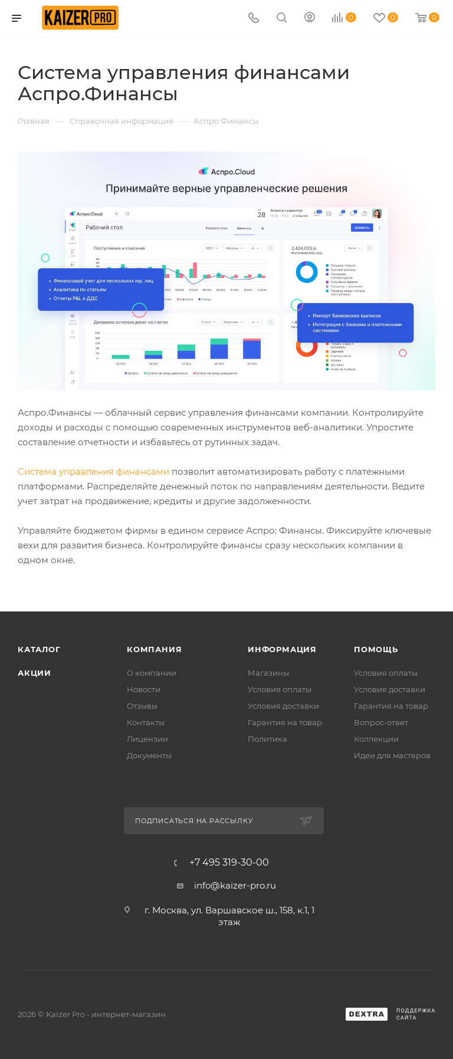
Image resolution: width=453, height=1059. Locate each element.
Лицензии (147, 739)
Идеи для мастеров (392, 755)
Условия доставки (283, 706)
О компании (151, 673)
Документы (149, 755)
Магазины (268, 673)
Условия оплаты (279, 689)
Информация (282, 649)
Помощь (376, 649)
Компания (154, 649)
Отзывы (142, 706)
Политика (267, 739)
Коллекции (376, 739)
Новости (143, 689)
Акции (34, 673)
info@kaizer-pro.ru (235, 885)
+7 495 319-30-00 (229, 862)
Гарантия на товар (285, 722)
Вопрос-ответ (381, 722)
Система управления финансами (93, 471)
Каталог (39, 649)
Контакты (146, 722)
